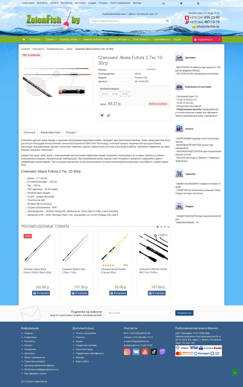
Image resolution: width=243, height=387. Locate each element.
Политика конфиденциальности (39, 368)
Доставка (80, 3)
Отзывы (103, 3)
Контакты (42, 3)
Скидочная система (84, 344)
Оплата (54, 3)
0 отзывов (151, 68)
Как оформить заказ (33, 372)
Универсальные (55, 48)
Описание (29, 131)
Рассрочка (66, 3)
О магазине (28, 3)
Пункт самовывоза (120, 3)
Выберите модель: (109, 87)
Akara (69, 48)
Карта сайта (80, 360)
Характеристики (50, 131)
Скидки (92, 3)
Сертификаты (162, 38)
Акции (177, 38)
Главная (25, 48)
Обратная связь (82, 348)
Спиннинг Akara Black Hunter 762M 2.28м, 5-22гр (37, 270)
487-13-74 (205, 21)
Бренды (137, 3)
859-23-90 (205, 16)
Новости (78, 336)
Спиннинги (38, 48)
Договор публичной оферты (37, 364)
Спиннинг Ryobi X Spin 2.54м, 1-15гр (73, 270)
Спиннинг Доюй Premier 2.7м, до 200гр (113, 270)
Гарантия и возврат (33, 360)
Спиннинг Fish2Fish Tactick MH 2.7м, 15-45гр (153, 270)
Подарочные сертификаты (88, 352)
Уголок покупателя (84, 332)
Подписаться (184, 312)
